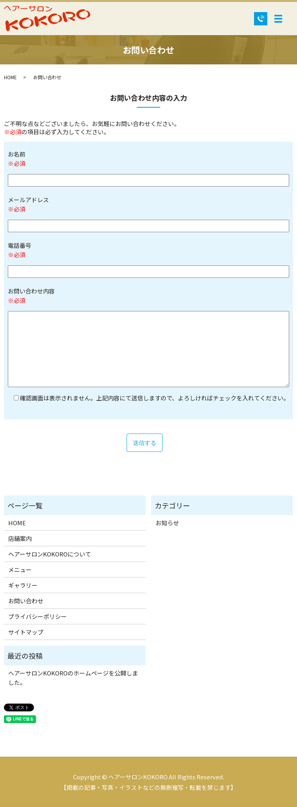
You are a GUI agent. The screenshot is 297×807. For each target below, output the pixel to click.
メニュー (20, 569)
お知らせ (167, 523)
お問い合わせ (25, 601)
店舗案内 (20, 538)
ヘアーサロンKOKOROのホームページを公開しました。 (73, 677)
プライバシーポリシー (37, 616)
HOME (10, 77)
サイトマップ (25, 632)
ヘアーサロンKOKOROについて (49, 554)
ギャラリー (23, 585)
